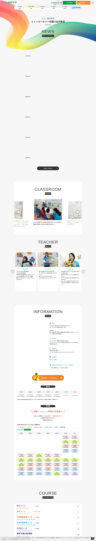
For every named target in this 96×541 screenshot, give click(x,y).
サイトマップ (70, 521)
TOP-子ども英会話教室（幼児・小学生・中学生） (48, 516)
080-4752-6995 (53, 249)
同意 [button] (92, 538)
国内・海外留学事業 (42, 521)
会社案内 (28, 521)
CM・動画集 (56, 521)
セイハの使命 (34, 521)
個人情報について (21, 521)
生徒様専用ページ (63, 521)
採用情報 (76, 521)
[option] (16, 111)
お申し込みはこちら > (48, 318)
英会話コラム (49, 521)
